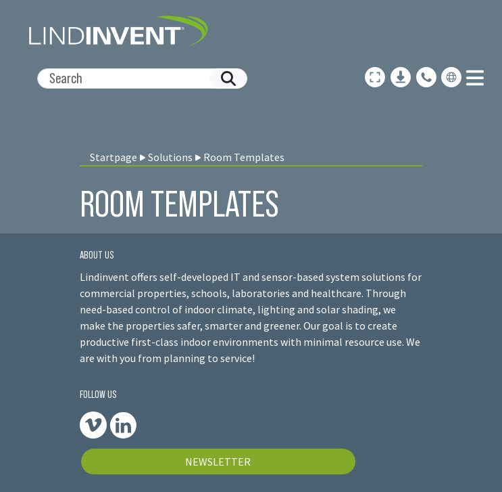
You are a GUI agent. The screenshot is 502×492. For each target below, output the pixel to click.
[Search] (136, 78)
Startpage (113, 157)
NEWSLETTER (218, 461)
